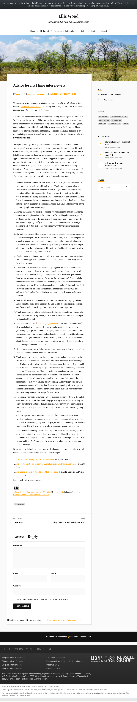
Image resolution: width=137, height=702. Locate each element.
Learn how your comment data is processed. (61, 627)
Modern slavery (52, 672)
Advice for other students (65, 101)
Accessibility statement (55, 665)
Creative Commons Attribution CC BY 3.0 (31, 501)
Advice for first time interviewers (36, 87)
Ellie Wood (68, 16)
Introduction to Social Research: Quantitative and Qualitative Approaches (46, 470)
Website (17, 593)
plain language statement (48, 330)
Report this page (53, 676)
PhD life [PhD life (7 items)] (102, 124)
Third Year (18, 529)
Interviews (19, 511)
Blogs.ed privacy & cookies (13, 668)
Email (54, 580)
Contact (104, 31)
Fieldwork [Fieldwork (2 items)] (103, 117)
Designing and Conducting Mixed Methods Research (38, 478)
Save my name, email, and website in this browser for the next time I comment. (43, 606)
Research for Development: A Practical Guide (35, 466)
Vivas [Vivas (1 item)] (126, 124)
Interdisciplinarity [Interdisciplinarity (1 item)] (119, 117)
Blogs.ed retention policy (12, 672)
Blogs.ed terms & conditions (13, 665)
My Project (44, 31)
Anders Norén (85, 644)
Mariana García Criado (31, 113)
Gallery (83, 31)
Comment (18, 552)
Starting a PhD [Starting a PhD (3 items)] (115, 124)
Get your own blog (53, 693)
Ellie (18, 101)
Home (32, 31)
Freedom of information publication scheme (64, 668)
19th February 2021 (37, 101)
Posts (93, 31)
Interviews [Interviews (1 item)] (116, 120)
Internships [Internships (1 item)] (104, 120)
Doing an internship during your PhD (68, 529)
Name (16, 580)
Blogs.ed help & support (12, 676)
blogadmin (59, 499)
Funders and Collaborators (64, 31)
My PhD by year (107, 100)
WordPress (62, 644)
